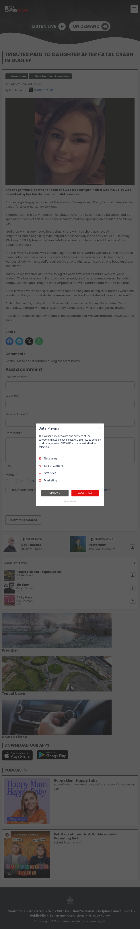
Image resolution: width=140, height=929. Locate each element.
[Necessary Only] (99, 428)
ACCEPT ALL (85, 492)
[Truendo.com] (70, 501)
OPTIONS (54, 492)
